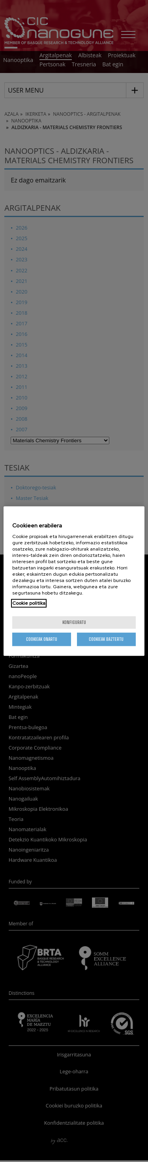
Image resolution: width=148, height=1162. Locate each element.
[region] (74, 581)
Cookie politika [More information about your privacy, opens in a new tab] (28, 603)
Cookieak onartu (41, 639)
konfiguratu (74, 622)
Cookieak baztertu (106, 639)
